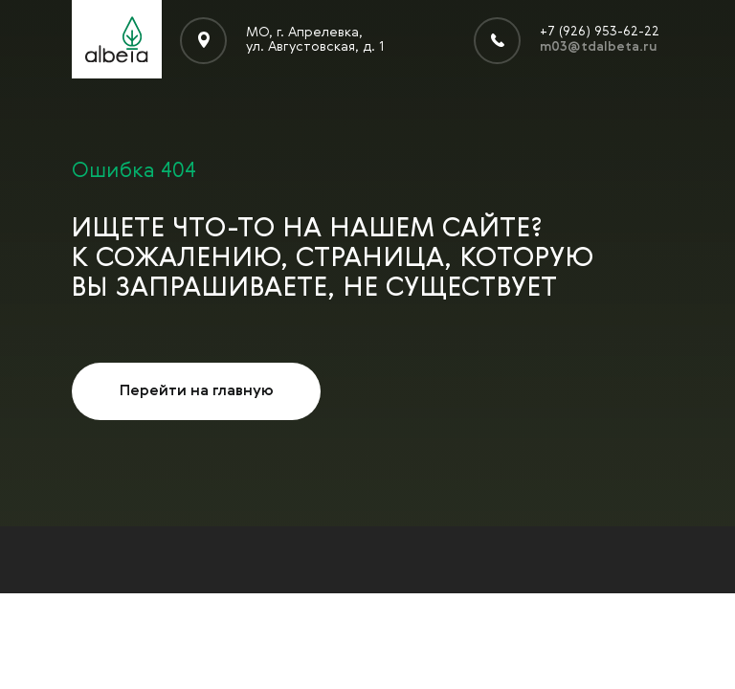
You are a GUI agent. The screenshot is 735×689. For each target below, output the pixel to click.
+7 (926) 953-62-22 (599, 31)
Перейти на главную (197, 391)
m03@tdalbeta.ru (598, 47)
